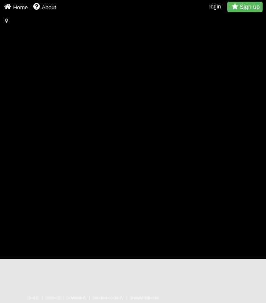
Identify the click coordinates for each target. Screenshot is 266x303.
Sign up (245, 6)
